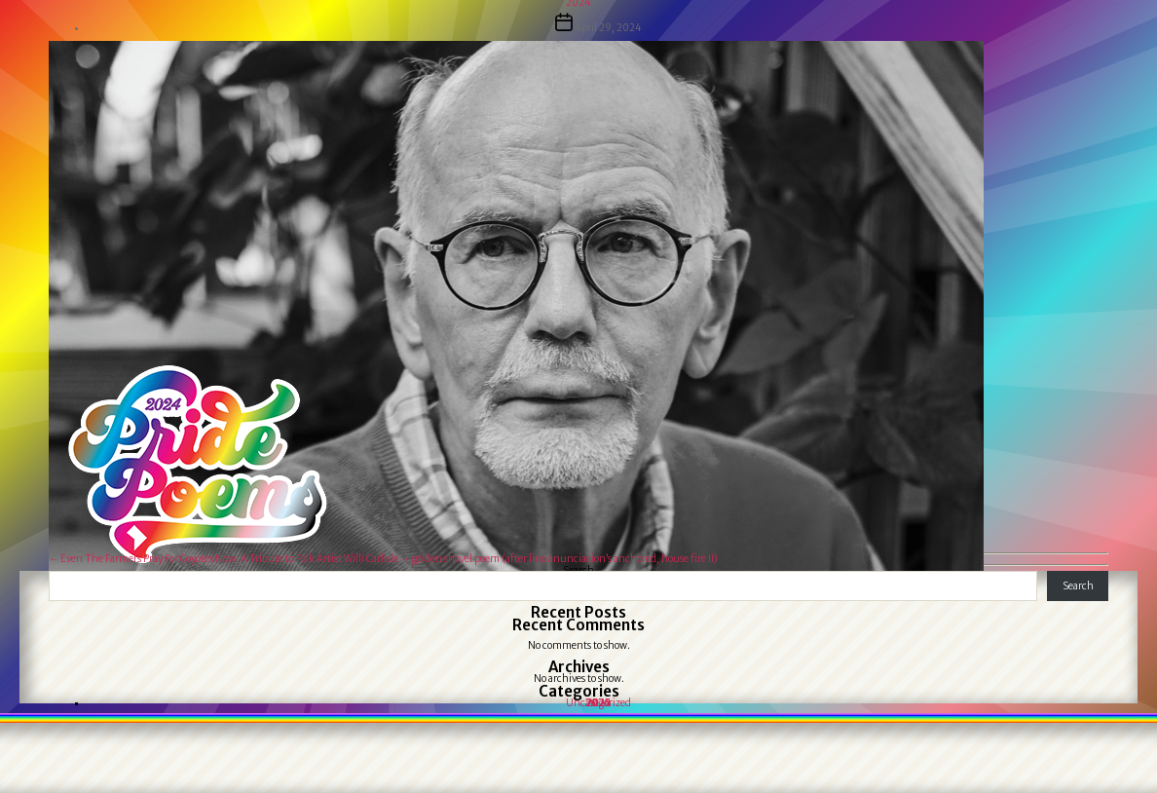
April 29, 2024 (608, 27)
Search (1078, 586)
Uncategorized (598, 703)
